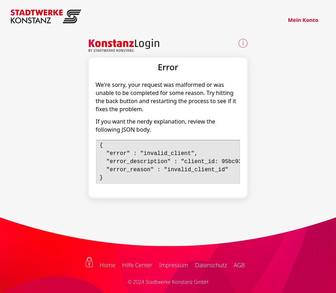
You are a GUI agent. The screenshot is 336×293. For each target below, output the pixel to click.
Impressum (173, 265)
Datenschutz (211, 265)
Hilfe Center (137, 265)
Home (107, 265)
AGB (239, 265)
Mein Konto (303, 19)
